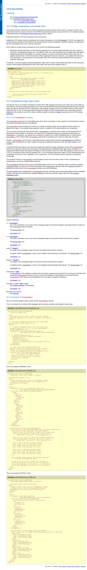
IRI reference (16, 273)
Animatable (13, 233)
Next (73, 3)
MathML (59, 112)
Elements (77, 3)
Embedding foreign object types (23, 19)
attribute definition (18, 285)
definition (16, 293)
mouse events (12, 171)
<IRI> (17, 271)
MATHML (10, 114)
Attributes (83, 3)
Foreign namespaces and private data (25, 17)
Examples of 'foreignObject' (27, 22)
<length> (15, 248)
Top (60, 3)
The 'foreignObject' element (27, 20)
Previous (69, 3)
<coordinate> (13, 223)
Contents (64, 3)
